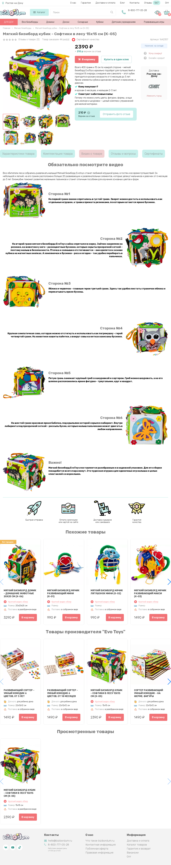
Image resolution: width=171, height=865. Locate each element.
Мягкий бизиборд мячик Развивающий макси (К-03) (150, 593)
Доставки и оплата (105, 2)
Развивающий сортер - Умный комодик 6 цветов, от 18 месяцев (62, 693)
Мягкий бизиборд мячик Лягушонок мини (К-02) (107, 592)
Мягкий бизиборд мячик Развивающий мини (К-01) (63, 593)
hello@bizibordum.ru (58, 840)
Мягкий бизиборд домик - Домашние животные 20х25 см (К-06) (20, 593)
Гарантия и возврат (139, 848)
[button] (169, 582)
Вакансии (133, 852)
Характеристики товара (18, 153)
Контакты (134, 2)
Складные (83, 22)
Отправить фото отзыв (116, 114)
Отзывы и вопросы (123, 153)
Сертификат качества (85, 39)
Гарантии (86, 2)
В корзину (86, 59)
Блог (122, 2)
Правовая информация (99, 852)
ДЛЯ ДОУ (8, 22)
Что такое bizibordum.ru (99, 840)
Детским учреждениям (124, 22)
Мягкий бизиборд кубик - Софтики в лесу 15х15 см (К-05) (106, 693)
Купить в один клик (116, 59)
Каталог (39, 12)
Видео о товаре (91, 153)
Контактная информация (100, 844)
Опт (167, 2)
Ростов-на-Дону (12, 3)
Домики (50, 22)
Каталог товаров (137, 844)
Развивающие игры (154, 22)
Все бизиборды (30, 22)
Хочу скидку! (155, 53)
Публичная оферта (96, 848)
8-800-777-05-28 (137, 10)
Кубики (99, 22)
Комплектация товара (58, 153)
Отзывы (152, 3)
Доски (66, 22)
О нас (73, 2)
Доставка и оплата (138, 840)
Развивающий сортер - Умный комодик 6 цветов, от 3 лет (19, 693)
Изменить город (154, 96)
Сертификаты (153, 153)
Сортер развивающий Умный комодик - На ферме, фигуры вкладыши (148, 693)
